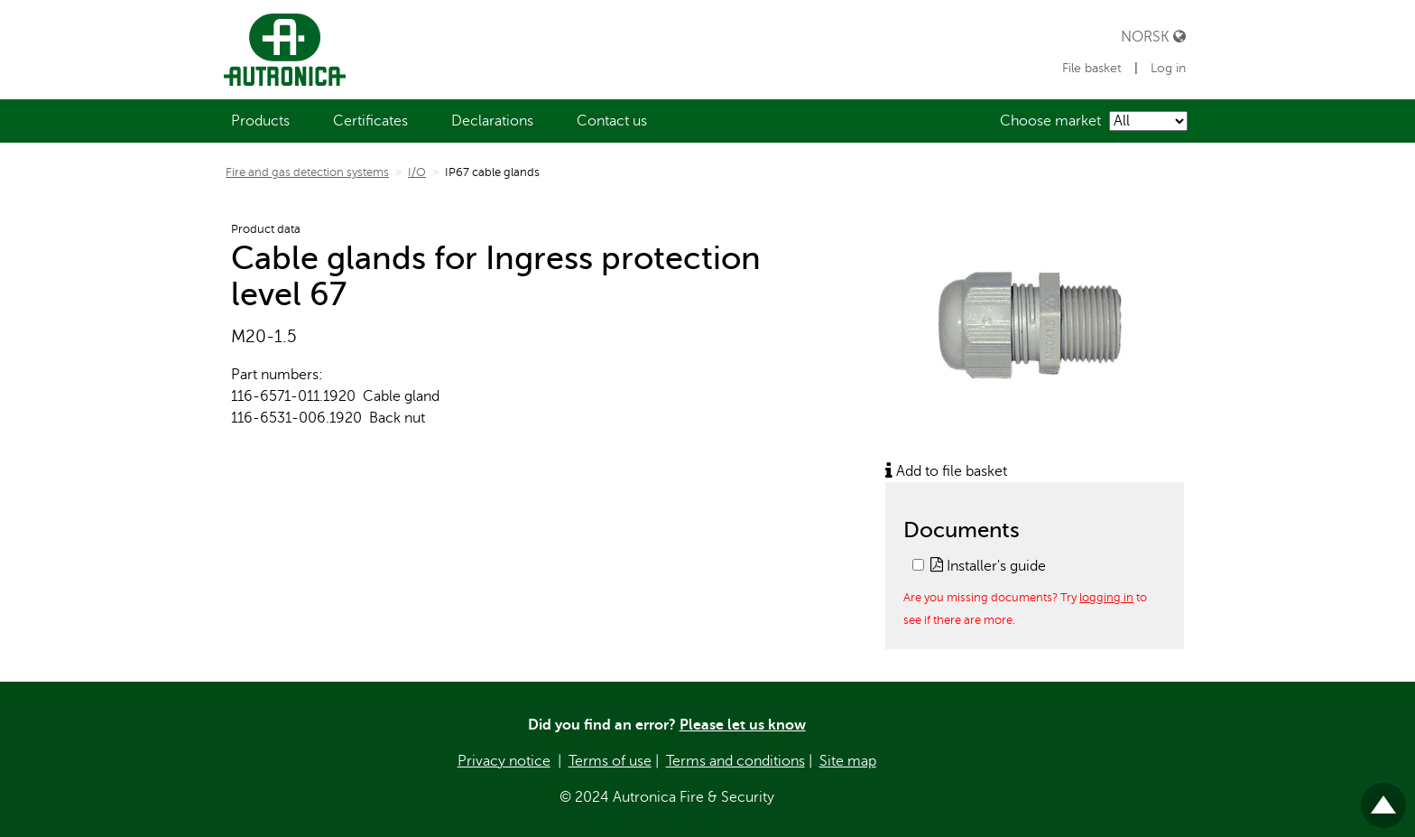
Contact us (612, 121)
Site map (847, 761)
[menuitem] (260, 121)
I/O (417, 172)
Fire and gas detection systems (307, 172)
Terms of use (610, 761)
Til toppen (1383, 798)
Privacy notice (504, 761)
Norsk (1153, 36)
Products (260, 121)
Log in (1168, 68)
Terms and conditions (735, 761)
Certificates (370, 121)
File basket (1093, 68)
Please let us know (743, 725)
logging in (1106, 597)
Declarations (492, 121)
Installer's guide (988, 566)
